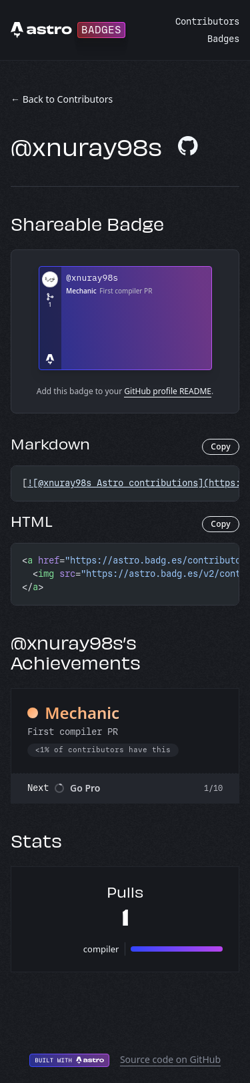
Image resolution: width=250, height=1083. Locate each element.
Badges (223, 39)
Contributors (207, 21)
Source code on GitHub (170, 1059)
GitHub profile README (167, 391)
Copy (221, 446)
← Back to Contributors (62, 99)
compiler (101, 949)
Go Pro (85, 788)
